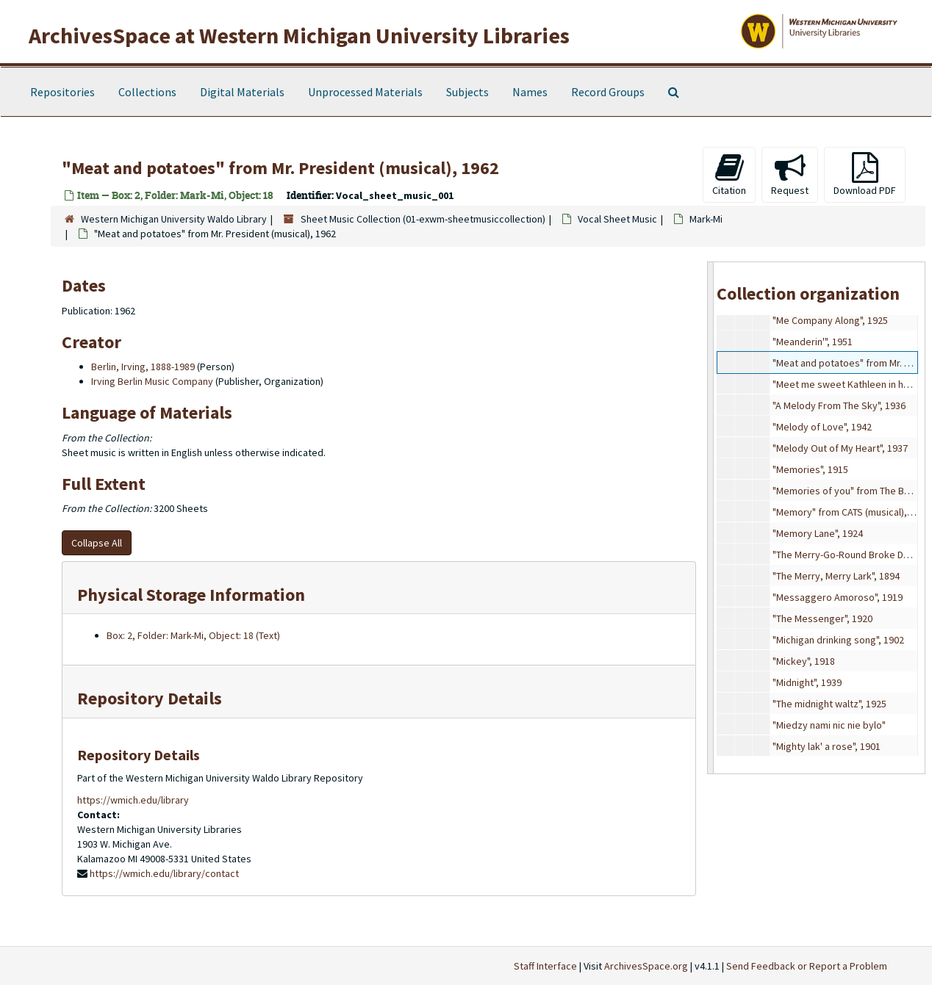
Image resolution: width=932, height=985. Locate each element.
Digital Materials (242, 91)
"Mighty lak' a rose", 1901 (827, 746)
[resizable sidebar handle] (711, 517)
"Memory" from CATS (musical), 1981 (851, 512)
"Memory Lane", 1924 (818, 533)
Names (530, 91)
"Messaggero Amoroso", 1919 (838, 597)
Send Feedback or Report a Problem (806, 966)
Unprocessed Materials (365, 91)
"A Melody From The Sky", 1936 (839, 405)
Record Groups (608, 91)
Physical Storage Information (191, 594)
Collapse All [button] (96, 542)
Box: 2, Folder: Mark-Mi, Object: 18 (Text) (193, 635)
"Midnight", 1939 (807, 682)
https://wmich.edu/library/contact (164, 873)
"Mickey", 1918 (804, 661)
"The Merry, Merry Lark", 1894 (836, 575)
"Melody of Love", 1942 (822, 426)
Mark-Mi (706, 218)
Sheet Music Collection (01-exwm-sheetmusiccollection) (423, 218)
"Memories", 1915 (810, 469)
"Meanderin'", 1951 (813, 341)
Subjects (467, 91)
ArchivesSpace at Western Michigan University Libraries (299, 35)
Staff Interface (545, 966)
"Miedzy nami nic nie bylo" (829, 725)
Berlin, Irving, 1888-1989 (143, 366)
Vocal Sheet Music (617, 218)
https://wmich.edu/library (133, 800)
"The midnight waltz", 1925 (829, 703)
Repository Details (149, 698)
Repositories (62, 91)
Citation (729, 174)
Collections (147, 91)
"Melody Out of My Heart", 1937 (840, 448)
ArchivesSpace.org (646, 966)
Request (790, 174)
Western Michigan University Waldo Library (174, 218)
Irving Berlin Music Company (152, 381)
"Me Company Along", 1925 (830, 320)
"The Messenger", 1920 (822, 618)
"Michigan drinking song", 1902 (838, 639)
